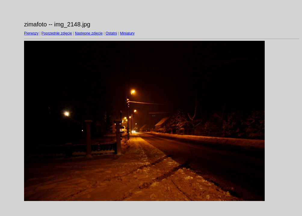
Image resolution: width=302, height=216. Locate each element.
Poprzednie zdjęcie (57, 33)
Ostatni (111, 33)
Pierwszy (31, 33)
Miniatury (127, 33)
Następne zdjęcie (89, 33)
